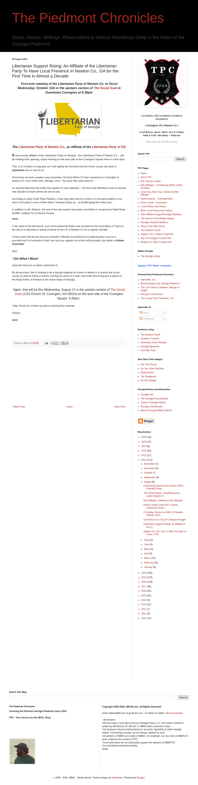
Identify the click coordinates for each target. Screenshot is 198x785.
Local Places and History (153, 206)
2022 (144, 455)
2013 (144, 604)
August (148, 482)
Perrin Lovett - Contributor (154, 202)
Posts (144, 312)
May (146, 549)
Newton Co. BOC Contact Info (156, 242)
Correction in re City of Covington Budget (164, 519)
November (149, 468)
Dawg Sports (147, 372)
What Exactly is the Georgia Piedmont (160, 283)
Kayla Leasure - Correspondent (157, 198)
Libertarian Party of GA (109, 147)
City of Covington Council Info (156, 238)
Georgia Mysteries (150, 346)
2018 (144, 581)
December (149, 464)
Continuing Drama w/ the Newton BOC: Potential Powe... (163, 487)
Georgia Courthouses (152, 294)
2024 (144, 446)
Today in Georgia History (153, 402)
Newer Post (19, 406)
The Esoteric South (150, 230)
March (147, 558)
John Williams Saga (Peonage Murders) (161, 214)
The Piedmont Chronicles (88, 17)
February (149, 562)
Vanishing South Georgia (153, 342)
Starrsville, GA (148, 279)
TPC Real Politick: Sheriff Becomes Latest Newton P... (161, 494)
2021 (144, 459)
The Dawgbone (148, 376)
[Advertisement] (69, 376)
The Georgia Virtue (150, 256)
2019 (144, 577)
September (150, 477)
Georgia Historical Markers (154, 222)
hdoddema (117, 777)
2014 (144, 600)
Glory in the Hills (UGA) (153, 226)
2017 (144, 586)
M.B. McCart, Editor (151, 181)
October (148, 472)
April (146, 553)
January (148, 567)
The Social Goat (105, 88)
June (147, 544)
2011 (144, 613)
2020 (144, 573)
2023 (144, 450)
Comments (147, 318)
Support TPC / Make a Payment (157, 234)
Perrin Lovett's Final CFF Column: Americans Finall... (160, 506)
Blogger (141, 777)
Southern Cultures (150, 338)
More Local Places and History (156, 210)
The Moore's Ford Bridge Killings (157, 218)
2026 (144, 437)
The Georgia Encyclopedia (154, 398)
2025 (144, 441)
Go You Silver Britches (152, 368)
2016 (144, 591)
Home (70, 406)
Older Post (119, 406)
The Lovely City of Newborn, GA (157, 298)
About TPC (146, 177)
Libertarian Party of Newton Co (41, 147)
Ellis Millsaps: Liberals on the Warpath (163, 500)
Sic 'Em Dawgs (148, 380)
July (146, 540)
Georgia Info (147, 394)
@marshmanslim (174, 713)
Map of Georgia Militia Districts (156, 410)
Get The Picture (149, 364)
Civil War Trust (148, 350)
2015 (144, 595)
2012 (144, 609)
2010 (144, 618)
